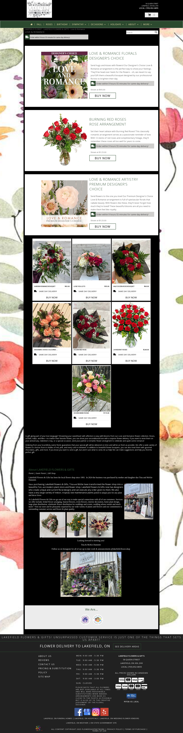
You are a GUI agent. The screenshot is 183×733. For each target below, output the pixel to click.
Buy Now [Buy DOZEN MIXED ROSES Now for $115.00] (91, 424)
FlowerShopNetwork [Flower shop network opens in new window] (93, 729)
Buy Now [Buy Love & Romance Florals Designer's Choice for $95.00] (102, 96)
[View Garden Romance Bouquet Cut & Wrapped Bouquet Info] (52, 262)
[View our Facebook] (78, 715)
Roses (49, 24)
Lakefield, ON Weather (77, 723)
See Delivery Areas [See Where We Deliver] (127, 646)
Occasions (98, 24)
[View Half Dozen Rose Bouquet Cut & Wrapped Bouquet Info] (131, 262)
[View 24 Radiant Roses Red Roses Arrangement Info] (131, 325)
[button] (151, 14)
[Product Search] (140, 32)
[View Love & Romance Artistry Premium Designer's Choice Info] (64, 203)
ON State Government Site (103, 723)
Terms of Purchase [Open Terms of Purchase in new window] (135, 729)
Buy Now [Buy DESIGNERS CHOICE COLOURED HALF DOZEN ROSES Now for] (52, 360)
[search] (156, 32)
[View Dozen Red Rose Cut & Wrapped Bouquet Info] (91, 325)
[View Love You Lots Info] (91, 262)
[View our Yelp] (104, 715)
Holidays (117, 24)
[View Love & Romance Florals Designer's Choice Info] (64, 74)
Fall (39, 24)
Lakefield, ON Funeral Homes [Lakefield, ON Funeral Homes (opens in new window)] (58, 718)
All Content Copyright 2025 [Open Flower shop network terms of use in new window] (66, 729)
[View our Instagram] (96, 715)
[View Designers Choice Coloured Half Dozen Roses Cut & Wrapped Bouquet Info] (52, 325)
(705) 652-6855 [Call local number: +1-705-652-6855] (152, 8)
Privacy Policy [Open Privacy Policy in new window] (115, 729)
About (133, 24)
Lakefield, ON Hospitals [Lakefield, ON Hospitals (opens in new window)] (86, 718)
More (147, 24)
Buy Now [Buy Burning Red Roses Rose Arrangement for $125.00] (102, 158)
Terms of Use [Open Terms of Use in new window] (99, 731)
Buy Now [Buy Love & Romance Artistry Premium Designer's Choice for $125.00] (102, 226)
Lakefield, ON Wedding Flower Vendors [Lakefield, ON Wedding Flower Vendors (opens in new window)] (119, 718)
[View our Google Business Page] (87, 715)
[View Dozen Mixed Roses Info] (91, 389)
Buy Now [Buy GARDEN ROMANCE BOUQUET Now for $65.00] (52, 297)
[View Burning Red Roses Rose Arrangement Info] (64, 139)
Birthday (62, 24)
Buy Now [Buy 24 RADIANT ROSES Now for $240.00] (131, 360)
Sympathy (79, 24)
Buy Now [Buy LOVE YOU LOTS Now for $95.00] (91, 297)
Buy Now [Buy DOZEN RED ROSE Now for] (91, 360)
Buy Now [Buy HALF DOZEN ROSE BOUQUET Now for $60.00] (131, 297)
